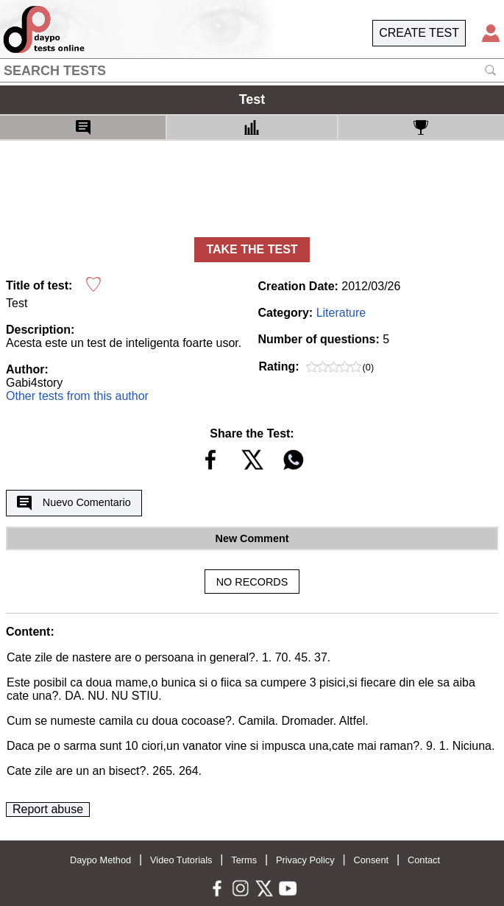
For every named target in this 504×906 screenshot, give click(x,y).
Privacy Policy (305, 859)
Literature (341, 312)
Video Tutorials (181, 859)
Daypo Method (100, 859)
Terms (244, 859)
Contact (424, 859)
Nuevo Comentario (73, 503)
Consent (370, 859)
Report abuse (48, 809)
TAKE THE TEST (251, 249)
